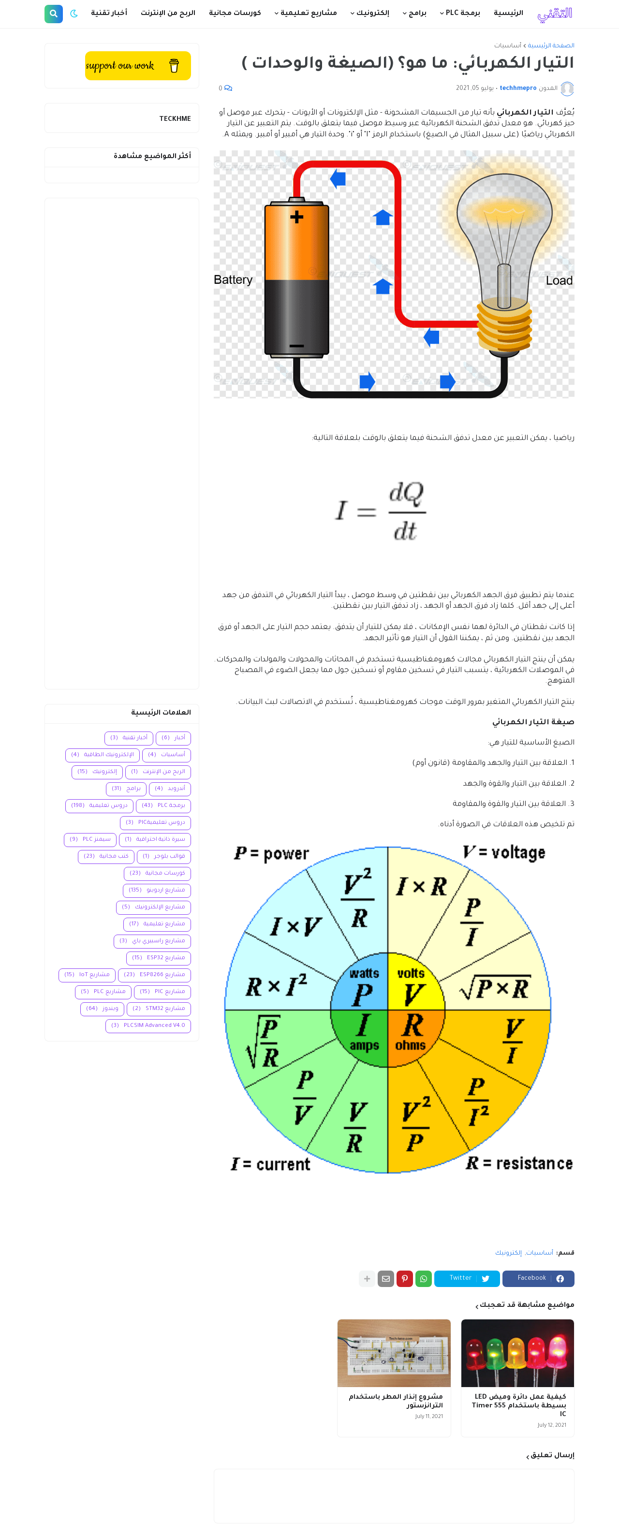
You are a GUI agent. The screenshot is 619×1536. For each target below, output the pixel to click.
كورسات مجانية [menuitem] (235, 14)
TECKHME (175, 119)
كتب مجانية (106, 856)
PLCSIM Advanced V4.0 (148, 1026)
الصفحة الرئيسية (551, 46)
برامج (126, 789)
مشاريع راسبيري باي (152, 941)
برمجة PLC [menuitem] (463, 14)
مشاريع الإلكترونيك (153, 907)
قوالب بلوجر (164, 856)
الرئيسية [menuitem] (508, 14)
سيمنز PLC (90, 840)
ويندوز (102, 1009)
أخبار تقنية (128, 738)
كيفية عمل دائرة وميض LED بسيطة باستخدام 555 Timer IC (519, 1406)
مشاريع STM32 (159, 1009)
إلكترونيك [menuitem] (372, 14)
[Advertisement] (122, 443)
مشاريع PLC (103, 992)
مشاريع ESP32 (158, 958)
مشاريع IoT (87, 975)
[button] (74, 14)
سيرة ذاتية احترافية (155, 840)
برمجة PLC (163, 806)
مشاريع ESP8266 (154, 975)
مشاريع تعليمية (157, 924)
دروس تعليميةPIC (155, 823)
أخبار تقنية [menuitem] (109, 14)
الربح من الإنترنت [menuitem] (168, 14)
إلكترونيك (508, 1253)
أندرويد (170, 789)
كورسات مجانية (157, 873)
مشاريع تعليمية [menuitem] (308, 14)
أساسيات (507, 46)
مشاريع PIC (162, 992)
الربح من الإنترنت (158, 772)
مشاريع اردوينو (157, 890)
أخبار (173, 738)
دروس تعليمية (99, 806)
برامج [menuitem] (418, 14)
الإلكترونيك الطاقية (102, 755)
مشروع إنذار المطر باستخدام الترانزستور (396, 1402)
